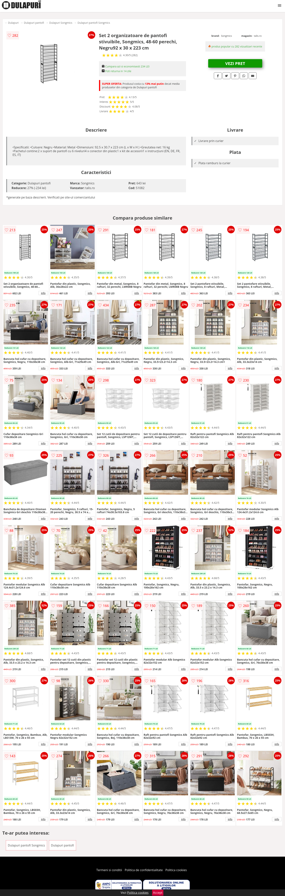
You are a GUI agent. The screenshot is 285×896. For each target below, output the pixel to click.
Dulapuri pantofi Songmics (94, 22)
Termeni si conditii (109, 870)
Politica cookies (176, 870)
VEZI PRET (235, 63)
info (43, 293)
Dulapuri (13, 22)
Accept (157, 893)
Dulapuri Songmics (60, 22)
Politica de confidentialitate (144, 870)
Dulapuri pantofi (34, 22)
